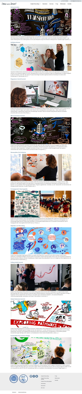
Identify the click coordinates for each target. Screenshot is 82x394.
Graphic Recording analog (45, 379)
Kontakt (69, 3)
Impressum (14, 392)
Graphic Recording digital (46, 381)
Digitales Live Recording (18, 225)
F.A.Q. (57, 3)
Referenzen (63, 3)
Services (51, 3)
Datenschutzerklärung (22, 392)
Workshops (43, 383)
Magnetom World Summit (18, 79)
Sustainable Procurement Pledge (20, 335)
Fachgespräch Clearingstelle (19, 189)
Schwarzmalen (15, 7)
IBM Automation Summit (18, 115)
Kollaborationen (15, 42)
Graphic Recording (35, 4)
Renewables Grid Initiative (18, 152)
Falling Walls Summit (17, 262)
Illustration (45, 3)
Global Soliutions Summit (18, 299)
